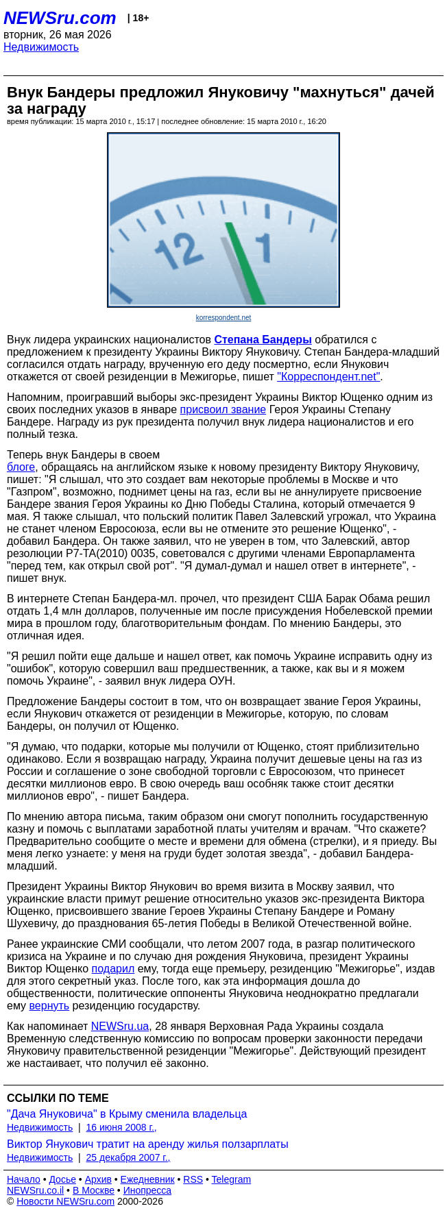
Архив (98, 1179)
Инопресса (147, 1190)
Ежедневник (148, 1179)
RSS (193, 1179)
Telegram (232, 1179)
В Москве (93, 1190)
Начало (23, 1179)
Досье (62, 1179)
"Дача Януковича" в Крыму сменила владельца (127, 1114)
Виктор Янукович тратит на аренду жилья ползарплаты (148, 1144)
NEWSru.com (60, 18)
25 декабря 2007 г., (128, 1157)
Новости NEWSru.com (65, 1201)
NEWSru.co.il (35, 1190)
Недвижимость (41, 47)
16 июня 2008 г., (121, 1127)
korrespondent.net (224, 317)
